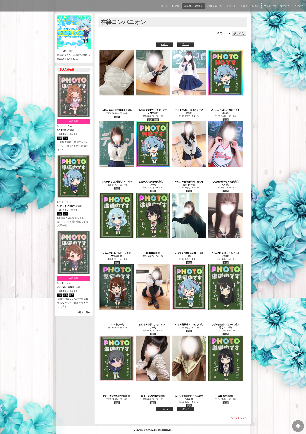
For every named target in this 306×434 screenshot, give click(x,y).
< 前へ (164, 44)
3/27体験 (113, 324)
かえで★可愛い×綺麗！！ (187, 253)
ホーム (164, 6)
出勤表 (175, 6)
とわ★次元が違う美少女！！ (153, 181)
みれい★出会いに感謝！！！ (225, 110)
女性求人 (285, 6)
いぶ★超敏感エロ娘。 (186, 324)
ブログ (244, 6)
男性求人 (299, 6)
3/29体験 (149, 253)
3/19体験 (222, 396)
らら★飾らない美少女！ (114, 181)
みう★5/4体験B (65, 287)
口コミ (255, 6)
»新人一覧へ (84, 312)
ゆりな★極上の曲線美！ (114, 110)
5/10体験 (62, 130)
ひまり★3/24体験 (150, 396)
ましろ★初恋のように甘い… (153, 324)
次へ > (185, 44)
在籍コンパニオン (193, 6)
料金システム (215, 6)
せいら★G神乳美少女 (113, 396)
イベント (231, 6)
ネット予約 (270, 6)
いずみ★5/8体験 (66, 206)
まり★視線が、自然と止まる (189, 110)
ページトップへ (238, 418)
